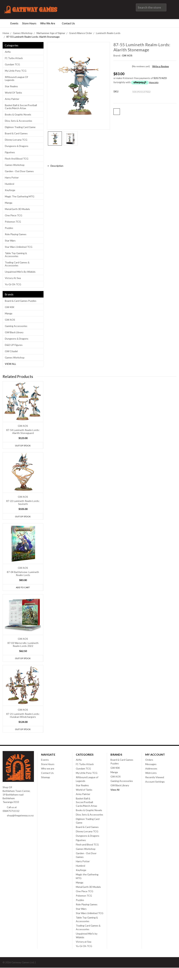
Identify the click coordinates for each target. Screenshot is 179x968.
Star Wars (10, 240)
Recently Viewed (154, 777)
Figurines (10, 152)
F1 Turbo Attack (14, 58)
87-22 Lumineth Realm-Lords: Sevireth (23, 503)
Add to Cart (23, 587)
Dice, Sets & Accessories (18, 120)
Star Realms (11, 86)
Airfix (8, 51)
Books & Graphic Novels (18, 114)
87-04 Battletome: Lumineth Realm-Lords (23, 574)
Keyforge (10, 190)
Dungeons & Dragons (16, 145)
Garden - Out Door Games (19, 171)
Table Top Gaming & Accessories (16, 255)
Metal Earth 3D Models (17, 209)
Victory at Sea (13, 277)
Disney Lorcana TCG (16, 139)
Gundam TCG (12, 64)
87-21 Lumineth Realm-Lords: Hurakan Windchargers (23, 716)
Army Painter (12, 98)
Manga (8, 202)
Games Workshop (14, 164)
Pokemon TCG (13, 221)
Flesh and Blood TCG (16, 158)
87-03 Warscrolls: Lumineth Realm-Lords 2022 (23, 645)
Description (58, 165)
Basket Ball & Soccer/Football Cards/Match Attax (21, 107)
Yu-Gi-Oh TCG (13, 284)
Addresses (151, 768)
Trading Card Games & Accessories (17, 264)
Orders (149, 760)
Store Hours (29, 23)
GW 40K (9, 307)
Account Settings (155, 781)
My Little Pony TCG (15, 70)
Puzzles (9, 227)
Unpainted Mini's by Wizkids (20, 271)
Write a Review (160, 66)
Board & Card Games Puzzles (20, 300)
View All (10, 363)
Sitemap (45, 777)
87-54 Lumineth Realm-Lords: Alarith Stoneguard (23, 431)
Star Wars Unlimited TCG (18, 246)
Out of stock (23, 445)
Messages (150, 764)
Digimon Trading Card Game (20, 127)
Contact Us (70, 23)
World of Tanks (13, 92)
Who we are (49, 23)
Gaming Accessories (16, 325)
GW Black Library (14, 332)
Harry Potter (12, 177)
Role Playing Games (15, 234)
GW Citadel (11, 351)
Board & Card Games (16, 133)
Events (14, 23)
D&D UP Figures (14, 344)
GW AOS (10, 319)
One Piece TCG (13, 215)
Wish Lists (151, 773)
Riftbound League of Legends (16, 78)
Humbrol (9, 183)
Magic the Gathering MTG (19, 196)
